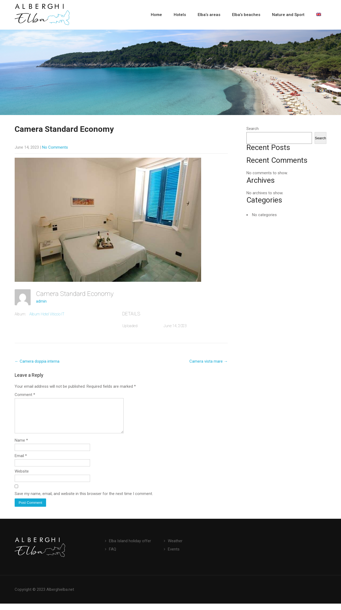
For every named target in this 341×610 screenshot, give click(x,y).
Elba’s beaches (246, 14)
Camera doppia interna (37, 361)
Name (21, 446)
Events (174, 555)
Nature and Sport (288, 14)
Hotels (180, 14)
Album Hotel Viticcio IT (46, 314)
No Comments (55, 147)
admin (41, 301)
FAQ (112, 555)
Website (22, 477)
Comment (25, 394)
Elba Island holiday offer (130, 547)
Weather (175, 547)
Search (252, 128)
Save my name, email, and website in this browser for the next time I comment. (84, 500)
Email (21, 462)
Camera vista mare (208, 361)
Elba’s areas (209, 14)
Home (156, 14)
